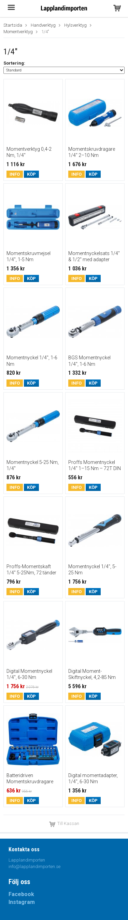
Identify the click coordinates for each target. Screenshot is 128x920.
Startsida (12, 25)
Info (15, 174)
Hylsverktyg (75, 25)
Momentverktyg (18, 31)
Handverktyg (43, 25)
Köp (31, 174)
